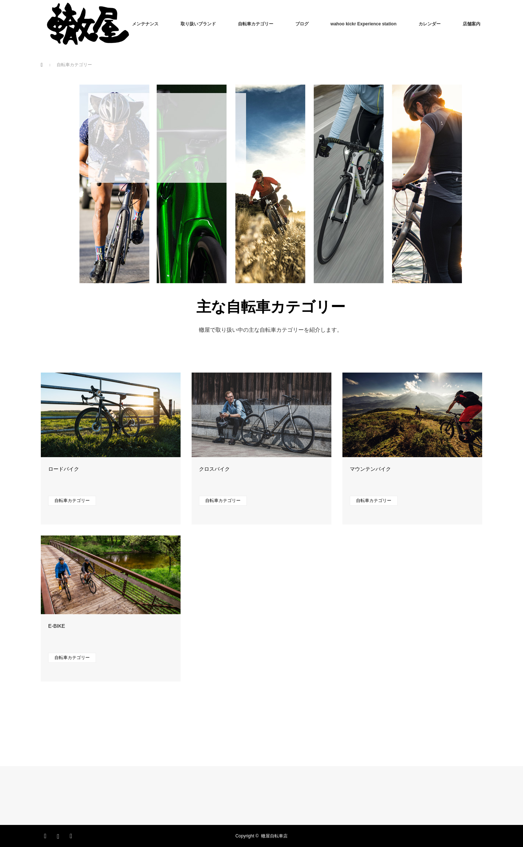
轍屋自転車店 (274, 836)
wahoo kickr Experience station (363, 23)
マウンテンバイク (370, 469)
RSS (72, 834)
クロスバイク (214, 469)
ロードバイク (63, 469)
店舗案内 (471, 23)
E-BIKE (56, 626)
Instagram (59, 834)
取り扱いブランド (198, 23)
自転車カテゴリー (255, 23)
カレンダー (430, 23)
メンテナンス (145, 23)
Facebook (46, 834)
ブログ (302, 23)
